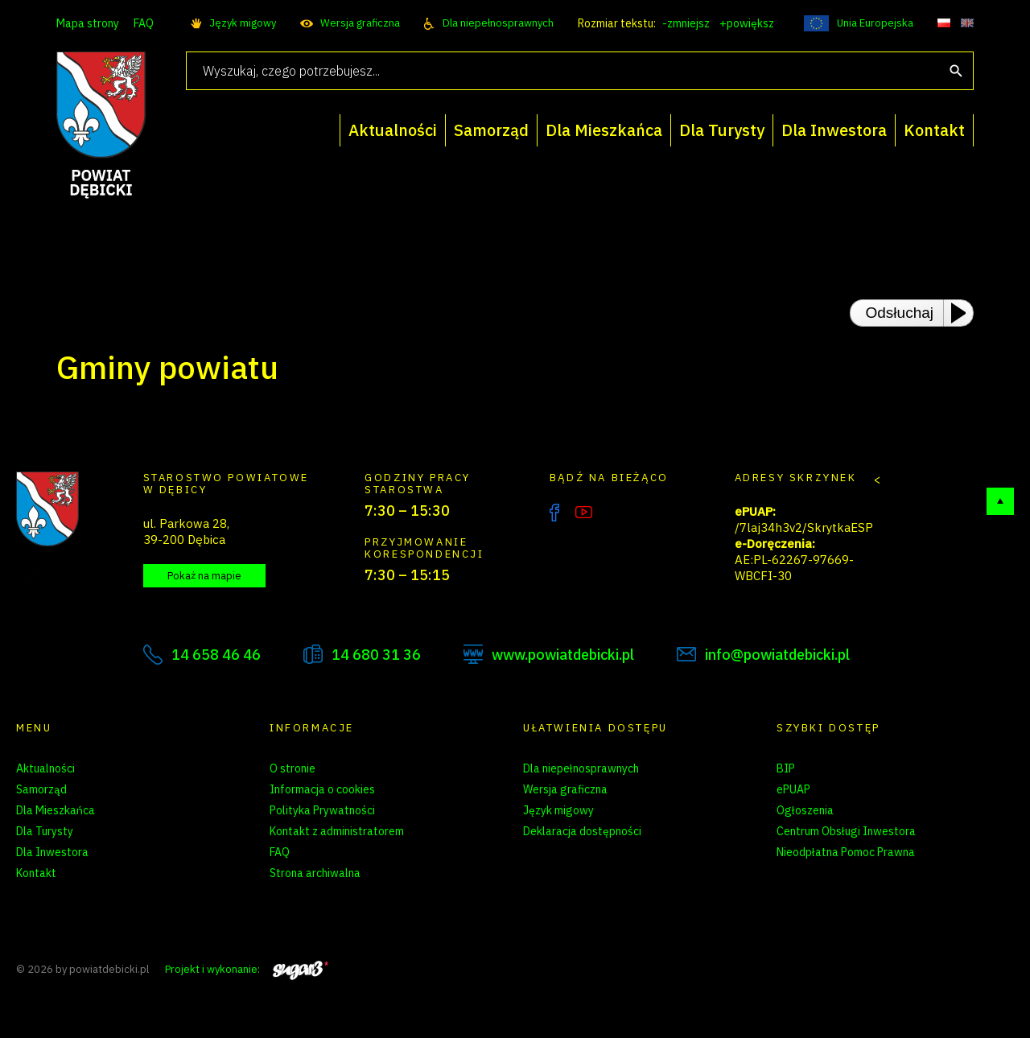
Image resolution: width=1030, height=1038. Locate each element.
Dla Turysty (44, 831)
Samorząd (41, 789)
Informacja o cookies (322, 789)
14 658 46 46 (216, 654)
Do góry (1000, 501)
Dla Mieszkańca (55, 810)
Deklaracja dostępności (582, 831)
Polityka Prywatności (322, 810)
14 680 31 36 (376, 654)
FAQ (144, 23)
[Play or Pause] (963, 313)
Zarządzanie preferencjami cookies (358, 894)
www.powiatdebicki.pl (563, 654)
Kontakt (36, 873)
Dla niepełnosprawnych (498, 23)
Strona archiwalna (315, 873)
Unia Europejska (875, 23)
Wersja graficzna (360, 23)
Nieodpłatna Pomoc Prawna (846, 852)
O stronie (292, 768)
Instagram (617, 512)
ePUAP (793, 789)
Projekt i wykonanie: (246, 969)
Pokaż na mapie (204, 576)
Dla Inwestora (52, 852)
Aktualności (45, 768)
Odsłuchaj (900, 312)
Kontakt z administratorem (337, 831)
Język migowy (242, 23)
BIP (786, 768)
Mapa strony (87, 23)
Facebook (554, 512)
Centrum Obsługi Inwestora (846, 831)
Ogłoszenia (805, 810)
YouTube (583, 512)
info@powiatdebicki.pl (777, 654)
